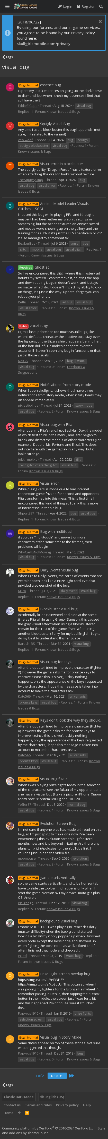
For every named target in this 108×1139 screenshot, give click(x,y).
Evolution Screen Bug (47, 823)
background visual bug (47, 921)
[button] (7, 6)
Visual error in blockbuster (50, 163)
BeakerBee (26, 243)
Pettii (22, 302)
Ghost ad (34, 267)
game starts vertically (47, 877)
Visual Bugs (33, 325)
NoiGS (23, 360)
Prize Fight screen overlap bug (54, 973)
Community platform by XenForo (48, 1128)
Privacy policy (67, 1105)
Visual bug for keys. (45, 661)
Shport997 (26, 513)
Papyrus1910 (28, 1013)
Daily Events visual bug (48, 570)
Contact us (12, 1105)
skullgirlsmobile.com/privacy (43, 43)
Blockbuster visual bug (47, 608)
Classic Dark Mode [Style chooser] (19, 1096)
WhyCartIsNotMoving (34, 552)
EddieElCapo (28, 105)
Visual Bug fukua (43, 778)
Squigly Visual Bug (44, 123)
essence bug (39, 84)
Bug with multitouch (46, 531)
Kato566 (24, 696)
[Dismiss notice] (99, 22)
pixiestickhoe (28, 405)
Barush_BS (26, 643)
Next (57, 1075)
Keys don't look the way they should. (59, 720)
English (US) (52, 1096)
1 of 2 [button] (39, 1075)
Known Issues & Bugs (63, 111)
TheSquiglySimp (30, 179)
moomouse (27, 858)
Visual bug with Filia (45, 424)
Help (87, 1105)
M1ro (22, 590)
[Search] (101, 6)
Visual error (38, 483)
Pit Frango (25, 903)
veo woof (25, 140)
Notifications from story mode (54, 384)
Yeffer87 (24, 804)
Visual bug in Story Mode (49, 1037)
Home (8, 1112)
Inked (22, 955)
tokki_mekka (28, 459)
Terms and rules (38, 1105)
